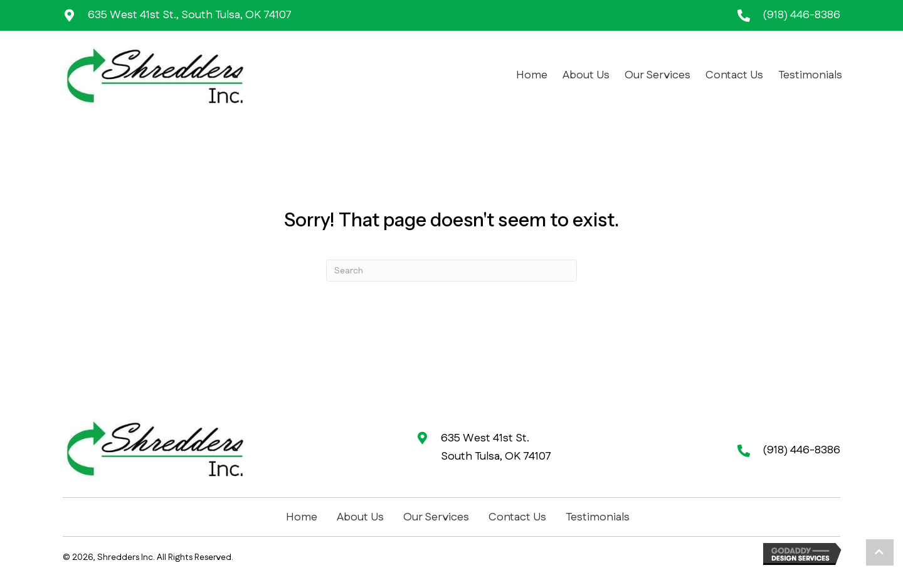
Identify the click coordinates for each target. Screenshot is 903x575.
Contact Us (517, 517)
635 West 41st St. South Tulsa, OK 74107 (496, 447)
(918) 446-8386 (801, 15)
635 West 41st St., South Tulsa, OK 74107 (190, 15)
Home (301, 517)
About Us (360, 517)
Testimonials (598, 517)
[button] (880, 552)
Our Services (436, 517)
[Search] (451, 271)
